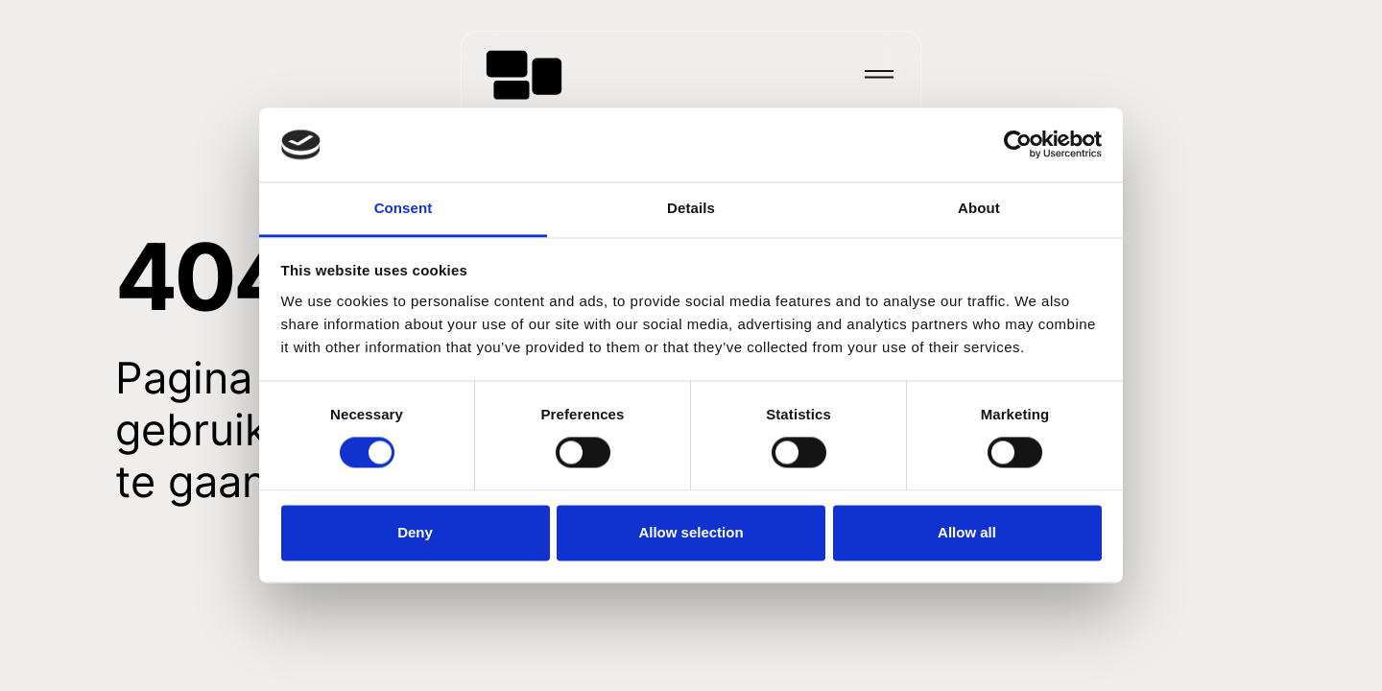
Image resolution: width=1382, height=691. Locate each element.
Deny (415, 532)
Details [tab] (691, 208)
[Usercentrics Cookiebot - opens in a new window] (1018, 145)
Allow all (967, 532)
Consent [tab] (403, 208)
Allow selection (690, 532)
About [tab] (979, 208)
